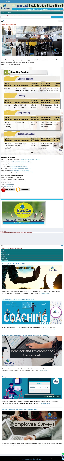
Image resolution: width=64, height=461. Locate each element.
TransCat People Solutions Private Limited (11, 248)
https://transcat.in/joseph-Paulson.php (30, 159)
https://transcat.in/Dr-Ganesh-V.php (24, 172)
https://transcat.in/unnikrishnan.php (21, 168)
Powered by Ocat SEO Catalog (46, 458)
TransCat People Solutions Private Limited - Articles (13, 15)
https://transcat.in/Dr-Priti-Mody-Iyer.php (22, 163)
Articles (9, 12)
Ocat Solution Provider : (32, 459)
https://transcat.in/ (8, 186)
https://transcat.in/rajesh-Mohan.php (21, 161)
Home (3, 12)
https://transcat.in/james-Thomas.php (19, 170)
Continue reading (45, 293)
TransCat (5, 20)
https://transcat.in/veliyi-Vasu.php (18, 166)
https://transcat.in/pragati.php (16, 164)
